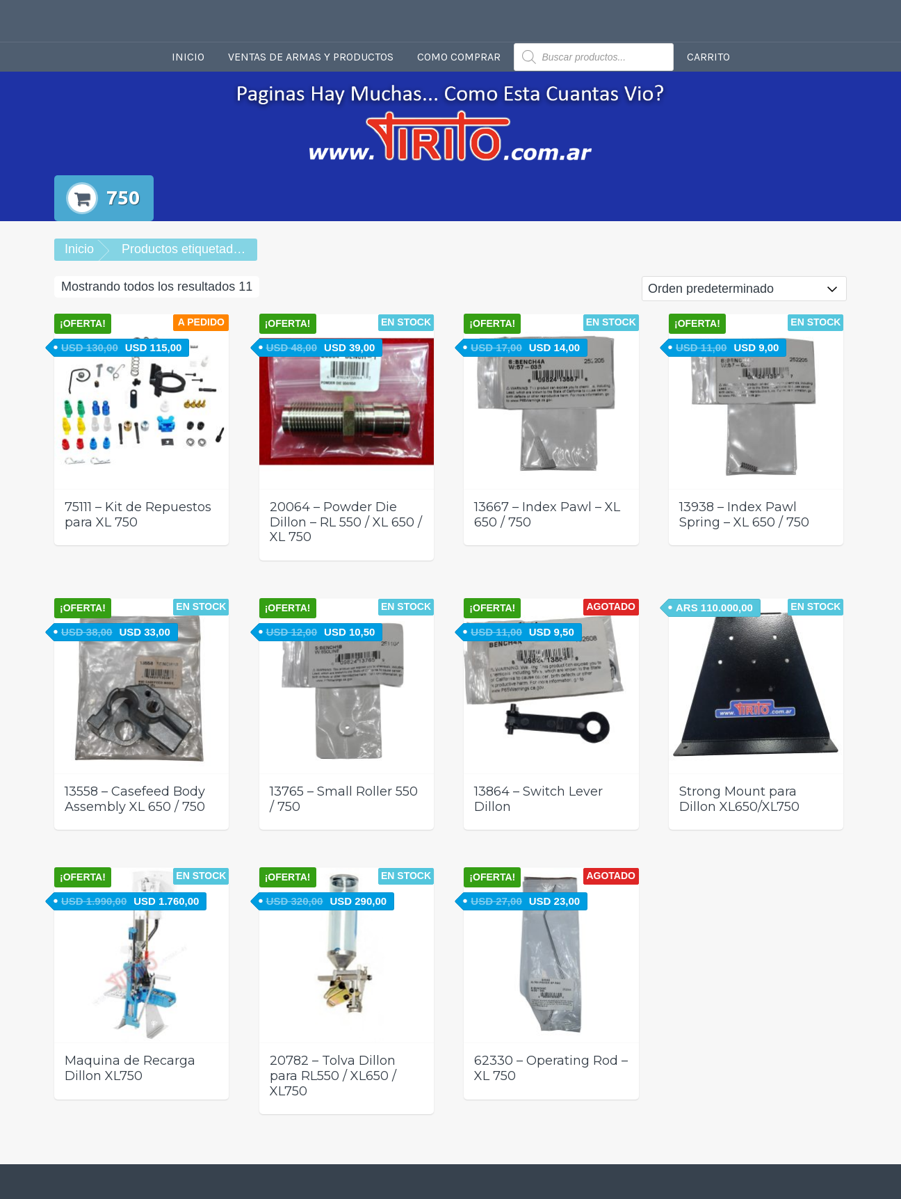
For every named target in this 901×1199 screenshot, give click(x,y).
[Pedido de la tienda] (744, 288)
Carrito (708, 56)
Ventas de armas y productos (310, 56)
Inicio (188, 56)
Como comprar (459, 56)
